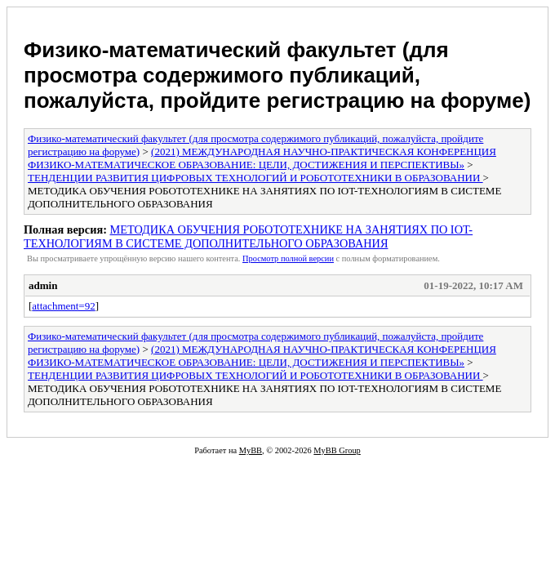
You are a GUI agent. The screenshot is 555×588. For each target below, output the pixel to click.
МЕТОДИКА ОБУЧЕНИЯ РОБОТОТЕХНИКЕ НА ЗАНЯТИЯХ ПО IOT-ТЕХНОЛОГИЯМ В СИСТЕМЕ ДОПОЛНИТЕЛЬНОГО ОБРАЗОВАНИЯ (248, 236)
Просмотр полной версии (288, 258)
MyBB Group (336, 450)
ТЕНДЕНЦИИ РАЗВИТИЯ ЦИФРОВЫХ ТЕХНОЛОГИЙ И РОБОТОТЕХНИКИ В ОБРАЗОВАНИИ (255, 178)
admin (43, 285)
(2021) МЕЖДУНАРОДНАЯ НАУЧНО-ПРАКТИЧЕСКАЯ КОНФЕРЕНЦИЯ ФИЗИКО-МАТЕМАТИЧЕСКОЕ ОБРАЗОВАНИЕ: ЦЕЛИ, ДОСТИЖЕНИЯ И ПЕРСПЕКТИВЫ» (262, 158)
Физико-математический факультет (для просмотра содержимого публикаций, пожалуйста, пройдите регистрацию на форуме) (277, 75)
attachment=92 (63, 306)
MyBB (250, 450)
